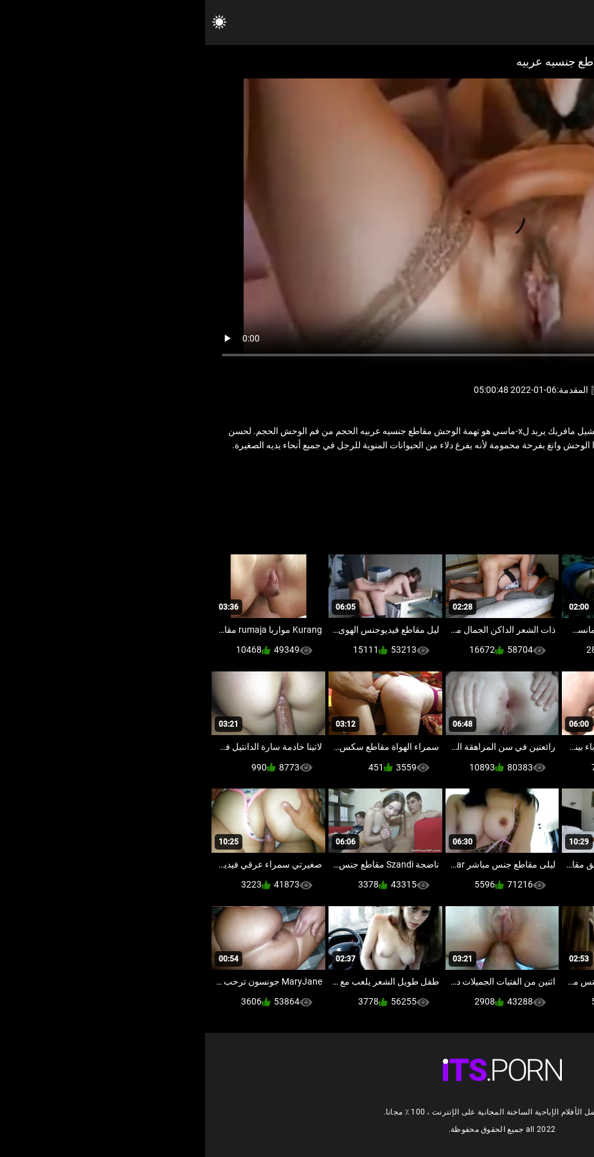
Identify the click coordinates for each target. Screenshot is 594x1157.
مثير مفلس (413, 472)
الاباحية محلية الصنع (518, 472)
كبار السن (460, 472)
